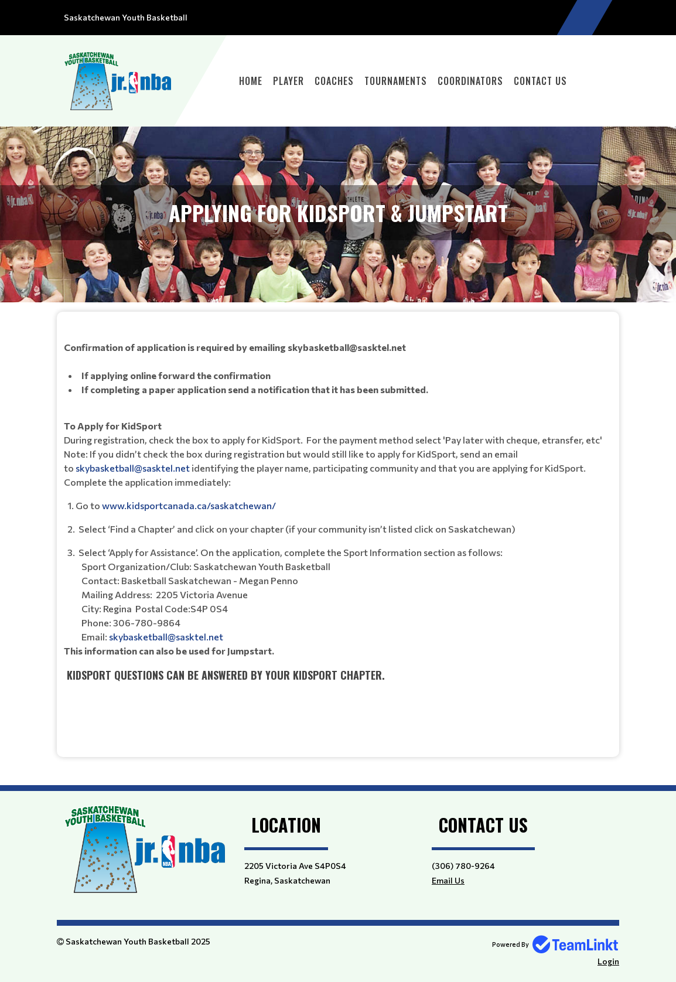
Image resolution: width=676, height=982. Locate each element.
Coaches (334, 81)
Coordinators (470, 81)
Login (608, 961)
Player (288, 81)
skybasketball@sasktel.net (133, 467)
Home (250, 81)
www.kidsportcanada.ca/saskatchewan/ (189, 505)
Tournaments (395, 81)
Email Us (448, 880)
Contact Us (540, 81)
